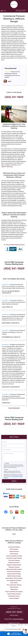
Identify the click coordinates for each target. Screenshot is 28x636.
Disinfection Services (14, 562)
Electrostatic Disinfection (14, 571)
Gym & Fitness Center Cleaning (14, 578)
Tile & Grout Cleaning (14, 560)
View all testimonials (13, 408)
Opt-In (6, 469)
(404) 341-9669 (21, 10)
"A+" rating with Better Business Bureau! (14, 244)
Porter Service (14, 582)
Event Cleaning (14, 553)
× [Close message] (21, 628)
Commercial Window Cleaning (14, 556)
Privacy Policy (15, 476)
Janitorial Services (14, 551)
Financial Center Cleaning (14, 573)
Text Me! (7, 463)
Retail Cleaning (14, 587)
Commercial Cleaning (14, 547)
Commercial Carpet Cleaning (14, 558)
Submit (14, 481)
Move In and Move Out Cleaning (14, 591)
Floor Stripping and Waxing (14, 580)
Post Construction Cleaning (14, 585)
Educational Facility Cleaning (14, 569)
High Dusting (14, 589)
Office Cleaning (14, 549)
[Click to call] (14, 634)
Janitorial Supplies (14, 598)
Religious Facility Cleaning (14, 565)
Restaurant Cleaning (14, 567)
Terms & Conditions (18, 619)
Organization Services (14, 596)
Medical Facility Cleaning (14, 576)
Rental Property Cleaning (14, 594)
